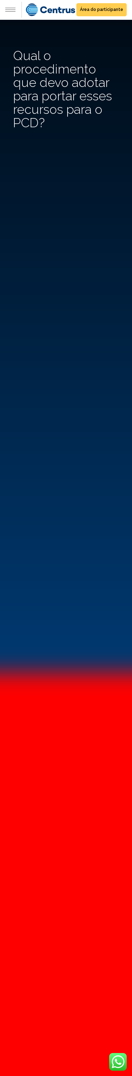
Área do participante (101, 9)
